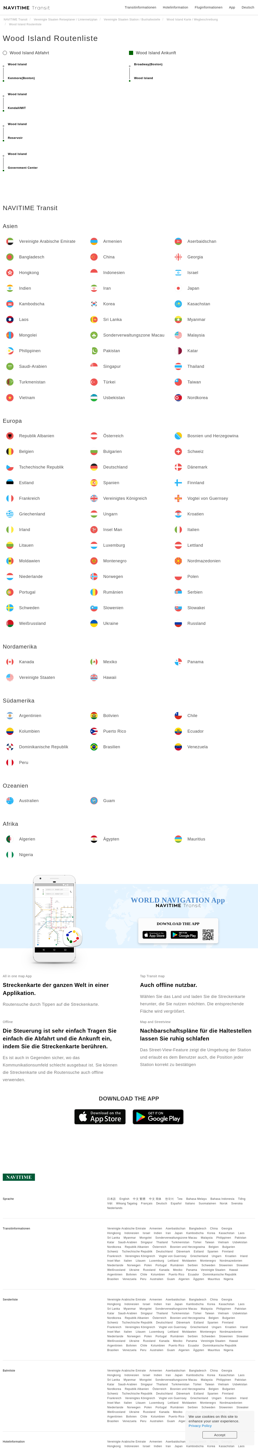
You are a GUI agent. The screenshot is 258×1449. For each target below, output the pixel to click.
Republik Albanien (137, 1247)
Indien (158, 1233)
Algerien (184, 1279)
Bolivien (131, 1274)
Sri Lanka (113, 1237)
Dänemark (183, 1251)
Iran (168, 1233)
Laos (241, 1233)
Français (146, 1203)
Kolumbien (158, 1274)
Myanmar (129, 1237)
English (124, 1198)
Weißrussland (116, 1270)
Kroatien (230, 1256)
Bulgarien (228, 1247)
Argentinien (114, 1274)
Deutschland (164, 1251)
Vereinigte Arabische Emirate (126, 1228)
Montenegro (208, 1260)
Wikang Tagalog (126, 1203)
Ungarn (216, 1256)
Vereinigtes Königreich (140, 1256)
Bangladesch (197, 1228)
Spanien (212, 1251)
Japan (179, 1233)
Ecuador (193, 1274)
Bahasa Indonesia (223, 1198)
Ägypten (198, 1279)
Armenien (156, 1228)
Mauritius (214, 1279)
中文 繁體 (139, 1198)
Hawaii (233, 1270)
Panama (191, 1270)
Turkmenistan (180, 1242)
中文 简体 (155, 1198)
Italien (128, 1260)
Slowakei (242, 1265)
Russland (149, 1270)
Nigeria (228, 1279)
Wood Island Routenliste (50, 38)
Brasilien (113, 1279)
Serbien (193, 1265)
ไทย (180, 1198)
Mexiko (177, 1270)
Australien (156, 1279)
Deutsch (161, 1203)
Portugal (161, 1265)
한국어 (169, 1198)
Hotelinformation (175, 7)
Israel (146, 1233)
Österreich (159, 1247)
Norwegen (134, 1265)
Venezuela (130, 1279)
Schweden (208, 1265)
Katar (110, 1242)
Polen (148, 1265)
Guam (171, 1279)
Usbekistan (239, 1242)
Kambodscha (195, 1233)
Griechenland (199, 1256)
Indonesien (131, 1233)
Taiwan (209, 1242)
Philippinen (223, 1237)
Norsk (224, 1203)
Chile (143, 1274)
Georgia (226, 1228)
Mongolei (146, 1237)
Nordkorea (114, 1247)
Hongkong (114, 1233)
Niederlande (115, 1265)
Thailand (162, 1242)
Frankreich (114, 1256)
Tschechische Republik (137, 1251)
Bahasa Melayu (196, 1198)
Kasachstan (227, 1233)
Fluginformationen (209, 7)
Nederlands (114, 1208)
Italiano (190, 1203)
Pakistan (240, 1237)
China (214, 1228)
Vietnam (223, 1242)
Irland (244, 1256)
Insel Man (113, 1260)
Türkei (197, 1242)
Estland (199, 1251)
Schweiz (112, 1251)
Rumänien (177, 1265)
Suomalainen (207, 1203)
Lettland (173, 1260)
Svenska (237, 1203)
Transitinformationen (140, 7)
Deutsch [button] (248, 7)
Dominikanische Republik (219, 1274)
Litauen (141, 1260)
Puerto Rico (176, 1274)
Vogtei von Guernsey (173, 1256)
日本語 (111, 1198)
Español (176, 1203)
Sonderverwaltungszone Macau (176, 1237)
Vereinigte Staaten (213, 1270)
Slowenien (226, 1265)
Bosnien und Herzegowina (187, 1247)
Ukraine (134, 1270)
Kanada (164, 1270)
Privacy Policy (200, 1426)
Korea (211, 1233)
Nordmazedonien (231, 1260)
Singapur (147, 1242)
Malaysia (207, 1237)
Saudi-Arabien (127, 1242)
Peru (143, 1279)
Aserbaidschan (175, 1228)
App (232, 7)
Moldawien (189, 1260)
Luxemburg (156, 1260)
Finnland (228, 1251)
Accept (220, 1435)
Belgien (214, 1247)
